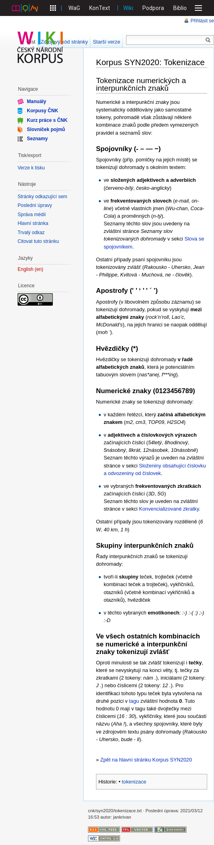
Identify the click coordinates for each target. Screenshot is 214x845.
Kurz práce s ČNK (47, 120)
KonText (99, 8)
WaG (74, 8)
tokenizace (134, 782)
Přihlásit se (202, 21)
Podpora (153, 8)
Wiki (128, 8)
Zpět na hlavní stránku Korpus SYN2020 (146, 760)
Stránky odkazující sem (42, 196)
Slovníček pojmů (46, 129)
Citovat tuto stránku (38, 241)
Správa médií (32, 214)
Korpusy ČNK (42, 110)
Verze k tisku (31, 168)
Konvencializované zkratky (169, 509)
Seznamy (37, 138)
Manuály (36, 101)
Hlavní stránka (33, 223)
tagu (134, 701)
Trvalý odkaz (31, 232)
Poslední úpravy (35, 205)
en (39, 269)
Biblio (180, 8)
